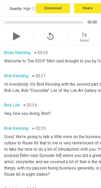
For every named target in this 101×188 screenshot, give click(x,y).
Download (53, 8)
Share (87, 8)
